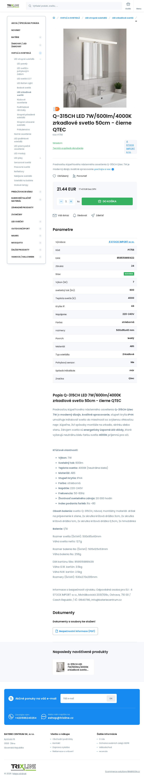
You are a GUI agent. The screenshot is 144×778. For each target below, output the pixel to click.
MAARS (15, 235)
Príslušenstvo (23, 129)
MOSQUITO (17, 242)
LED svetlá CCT (24, 78)
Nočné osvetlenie (22, 134)
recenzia (103, 751)
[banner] (13, 6)
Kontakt (56, 743)
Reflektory (19, 171)
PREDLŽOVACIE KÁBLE (21, 191)
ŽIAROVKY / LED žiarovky (19, 45)
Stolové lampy (21, 185)
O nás (102, 739)
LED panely (22, 63)
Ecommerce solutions (116, 771)
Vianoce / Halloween (22, 256)
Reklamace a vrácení (63, 751)
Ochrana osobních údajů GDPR (114, 743)
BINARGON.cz (133, 771)
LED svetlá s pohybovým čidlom (23, 71)
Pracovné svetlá (22, 167)
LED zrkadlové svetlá (122, 17)
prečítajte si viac (102, 169)
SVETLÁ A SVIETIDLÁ (70, 17)
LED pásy (18, 158)
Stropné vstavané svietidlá (25, 123)
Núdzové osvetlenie (22, 101)
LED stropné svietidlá (96, 17)
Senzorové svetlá (22, 162)
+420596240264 (25, 718)
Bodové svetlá (24, 87)
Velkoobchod (105, 747)
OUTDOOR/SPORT (20, 228)
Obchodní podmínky (63, 739)
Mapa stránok (19, 773)
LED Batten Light (25, 83)
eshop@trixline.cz (60, 718)
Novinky (15, 30)
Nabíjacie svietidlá (23, 176)
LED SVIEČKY (17, 221)
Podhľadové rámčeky (23, 108)
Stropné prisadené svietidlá (26, 116)
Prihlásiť (111, 698)
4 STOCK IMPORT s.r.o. (130, 147)
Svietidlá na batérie (23, 180)
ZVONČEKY (16, 214)
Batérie (15, 37)
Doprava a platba (61, 747)
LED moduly (19, 153)
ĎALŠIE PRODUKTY (20, 249)
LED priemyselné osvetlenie (22, 147)
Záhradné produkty (22, 207)
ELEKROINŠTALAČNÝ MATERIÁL (21, 199)
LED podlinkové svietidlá (21, 140)
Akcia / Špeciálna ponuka (25, 23)
